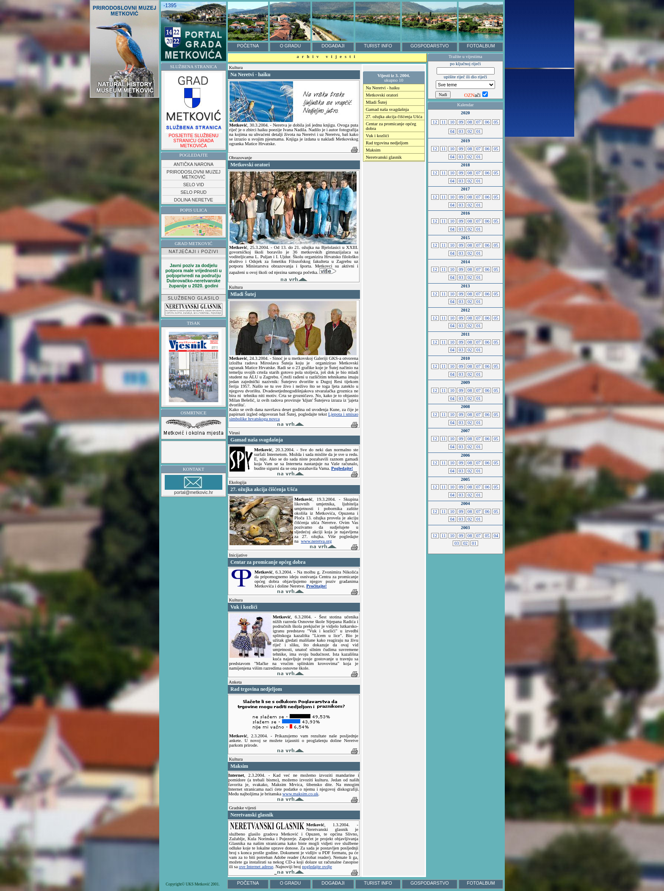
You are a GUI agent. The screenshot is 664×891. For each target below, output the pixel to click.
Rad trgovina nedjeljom (387, 143)
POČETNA (248, 45)
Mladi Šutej (376, 102)
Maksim (373, 150)
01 (478, 131)
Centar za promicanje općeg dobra (391, 126)
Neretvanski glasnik (384, 157)
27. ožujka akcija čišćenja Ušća (394, 116)
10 (452, 122)
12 (435, 122)
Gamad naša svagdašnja (387, 109)
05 (495, 122)
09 (460, 122)
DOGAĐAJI (332, 45)
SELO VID (193, 184)
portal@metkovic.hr (193, 485)
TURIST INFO (378, 45)
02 (469, 131)
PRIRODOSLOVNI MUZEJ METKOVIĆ (193, 174)
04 (452, 131)
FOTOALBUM (481, 45)
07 (478, 122)
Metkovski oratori (382, 95)
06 (487, 122)
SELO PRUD (193, 192)
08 (469, 122)
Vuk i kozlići (377, 135)
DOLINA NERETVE (193, 199)
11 (443, 122)
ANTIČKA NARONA (193, 164)
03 (461, 131)
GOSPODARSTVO (429, 45)
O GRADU (290, 45)
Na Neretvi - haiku (383, 88)
